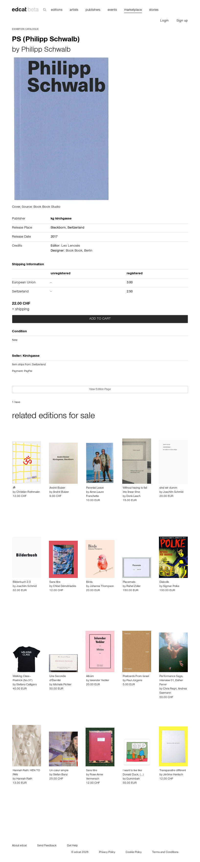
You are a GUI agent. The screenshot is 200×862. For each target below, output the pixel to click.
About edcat (19, 845)
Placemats (129, 582)
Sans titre (54, 582)
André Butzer (57, 488)
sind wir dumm (168, 488)
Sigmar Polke (171, 586)
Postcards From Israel (136, 676)
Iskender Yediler (99, 680)
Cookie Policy (134, 852)
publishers (93, 10)
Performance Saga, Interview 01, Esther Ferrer (171, 680)
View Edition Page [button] (100, 389)
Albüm (90, 676)
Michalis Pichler (62, 684)
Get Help (72, 845)
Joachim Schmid (173, 492)
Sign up (182, 21)
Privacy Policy (107, 852)
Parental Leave (95, 488)
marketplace (133, 10)
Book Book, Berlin (79, 251)
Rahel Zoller (133, 586)
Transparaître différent (172, 770)
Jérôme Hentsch (173, 774)
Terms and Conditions (165, 852)
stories (153, 10)
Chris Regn (170, 689)
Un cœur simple (58, 770)
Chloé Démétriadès (64, 586)
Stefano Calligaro (26, 684)
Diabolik (164, 582)
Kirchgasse (31, 356)
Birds (89, 582)
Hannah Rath (24, 779)
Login (164, 21)
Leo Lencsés (70, 246)
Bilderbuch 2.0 (22, 582)
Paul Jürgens (134, 680)
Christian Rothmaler (28, 492)
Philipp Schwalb (46, 50)
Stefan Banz (60, 774)
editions (56, 10)
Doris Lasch (133, 496)
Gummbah (133, 779)
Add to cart (100, 319)
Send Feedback (46, 845)
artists (74, 10)
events (112, 10)
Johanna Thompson (102, 586)
